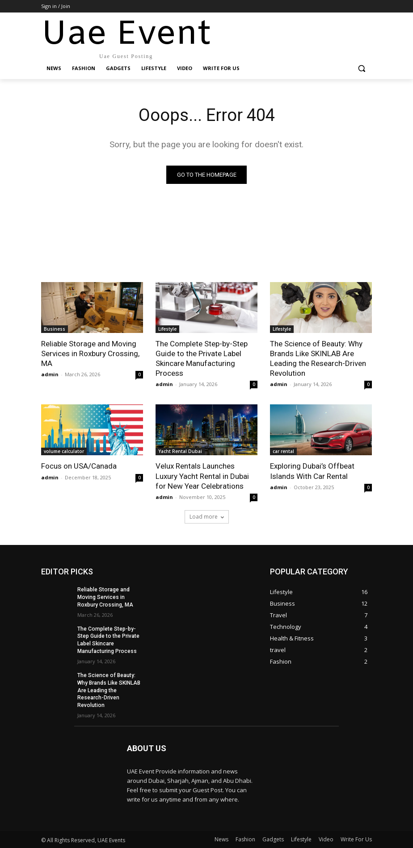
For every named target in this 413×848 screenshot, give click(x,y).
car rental (283, 451)
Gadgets (273, 839)
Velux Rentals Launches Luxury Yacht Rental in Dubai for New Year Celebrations (202, 475)
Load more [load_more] (207, 516)
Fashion (245, 839)
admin (50, 374)
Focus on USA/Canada (79, 465)
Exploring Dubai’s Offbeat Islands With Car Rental (312, 470)
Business (54, 329)
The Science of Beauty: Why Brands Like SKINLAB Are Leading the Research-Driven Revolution (318, 358)
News (221, 839)
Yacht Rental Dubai (180, 451)
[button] (361, 68)
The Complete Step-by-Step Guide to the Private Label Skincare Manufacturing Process (202, 358)
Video (326, 839)
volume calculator (64, 451)
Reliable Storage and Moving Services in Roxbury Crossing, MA (90, 353)
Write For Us (356, 839)
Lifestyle (167, 329)
